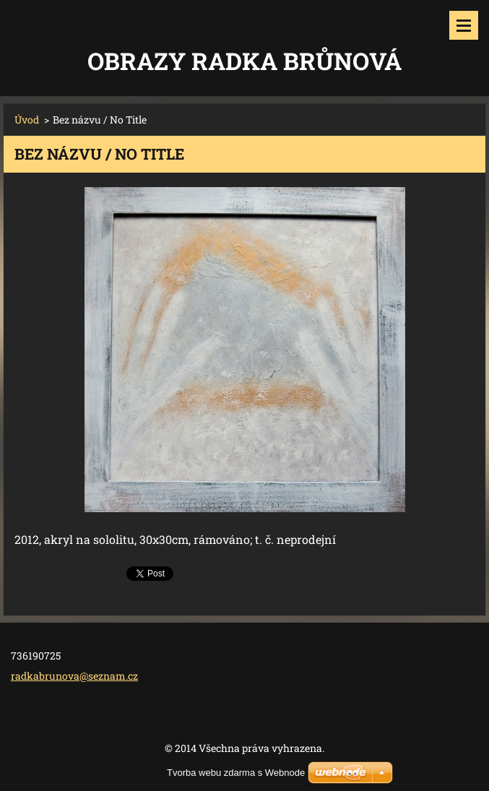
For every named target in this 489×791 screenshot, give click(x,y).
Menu (463, 25)
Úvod (26, 119)
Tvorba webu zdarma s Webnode (236, 772)
